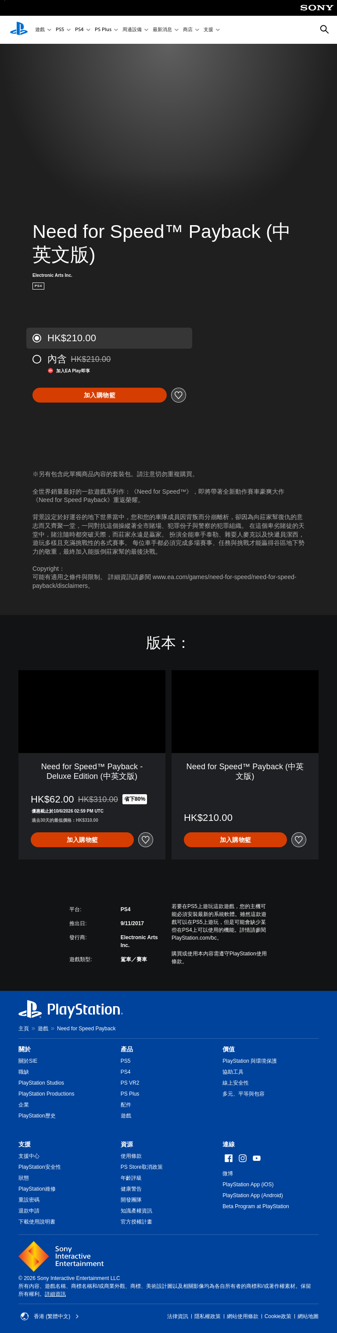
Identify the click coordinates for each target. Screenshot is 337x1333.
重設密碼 (28, 1200)
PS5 (60, 30)
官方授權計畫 (136, 1222)
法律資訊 (177, 1316)
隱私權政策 (207, 1316)
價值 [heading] (228, 1049)
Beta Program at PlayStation (255, 1206)
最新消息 (162, 30)
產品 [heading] (127, 1049)
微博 (227, 1173)
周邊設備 (132, 30)
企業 (23, 1105)
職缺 (23, 1072)
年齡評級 (131, 1178)
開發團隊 (131, 1200)
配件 (126, 1105)
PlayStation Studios (41, 1083)
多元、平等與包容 (243, 1094)
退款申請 (28, 1211)
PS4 (79, 30)
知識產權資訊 (136, 1211)
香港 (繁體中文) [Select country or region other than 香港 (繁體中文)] (49, 1316)
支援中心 (28, 1156)
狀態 (23, 1178)
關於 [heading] (24, 1049)
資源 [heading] (127, 1144)
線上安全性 (235, 1083)
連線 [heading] (228, 1144)
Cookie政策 (278, 1316)
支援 (208, 30)
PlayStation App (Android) (252, 1195)
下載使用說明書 (36, 1222)
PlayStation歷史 (37, 1116)
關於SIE (27, 1061)
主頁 (23, 1028)
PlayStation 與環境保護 (249, 1061)
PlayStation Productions (46, 1094)
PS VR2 (130, 1083)
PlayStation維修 (37, 1189)
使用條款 (131, 1156)
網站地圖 (308, 1316)
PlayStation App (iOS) (247, 1184)
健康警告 (131, 1189)
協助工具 (233, 1072)
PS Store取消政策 (142, 1167)
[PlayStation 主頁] (19, 30)
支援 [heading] (24, 1144)
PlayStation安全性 (39, 1167)
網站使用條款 (242, 1316)
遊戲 (40, 30)
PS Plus (103, 30)
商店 (188, 30)
